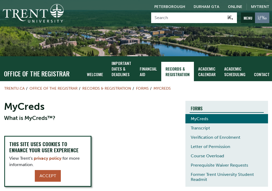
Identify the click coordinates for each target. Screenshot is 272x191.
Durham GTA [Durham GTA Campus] (206, 6)
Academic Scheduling (234, 68)
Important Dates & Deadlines (120, 65)
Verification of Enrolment (215, 134)
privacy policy (47, 158)
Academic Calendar (207, 68)
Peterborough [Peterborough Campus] (169, 6)
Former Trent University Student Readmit (222, 174)
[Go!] (230, 17)
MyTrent (260, 6)
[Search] (187, 17)
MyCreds (162, 85)
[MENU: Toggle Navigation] (255, 17)
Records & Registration (178, 68)
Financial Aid (150, 68)
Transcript (200, 124)
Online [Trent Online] (235, 6)
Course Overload (207, 152)
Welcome (94, 71)
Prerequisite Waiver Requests (219, 161)
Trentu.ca (14, 85)
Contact (260, 71)
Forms (142, 85)
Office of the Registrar (37, 70)
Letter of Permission (210, 143)
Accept (48, 175)
